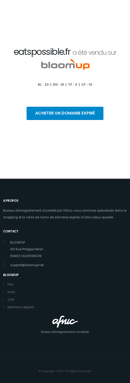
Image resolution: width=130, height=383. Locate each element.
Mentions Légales (21, 307)
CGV (11, 300)
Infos (11, 292)
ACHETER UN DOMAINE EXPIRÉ (65, 113)
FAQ (11, 285)
